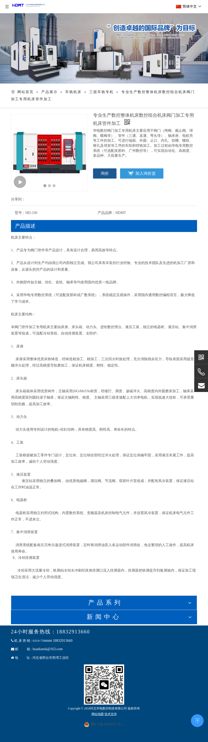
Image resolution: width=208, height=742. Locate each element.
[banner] (104, 48)
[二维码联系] (104, 684)
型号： (20, 213)
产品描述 (25, 226)
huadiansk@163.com (48, 649)
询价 (105, 173)
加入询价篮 (145, 173)
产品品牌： (106, 213)
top (197, 720)
